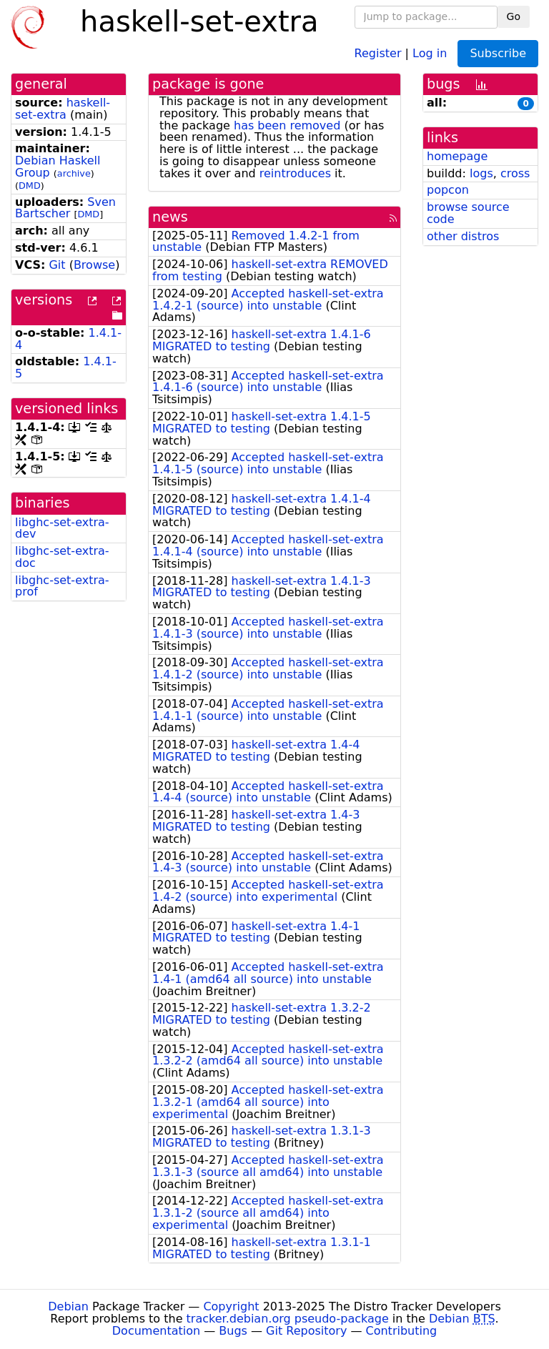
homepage (457, 156)
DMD (30, 185)
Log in (429, 52)
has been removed (287, 125)
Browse (94, 265)
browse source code (468, 213)
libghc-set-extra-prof (62, 586)
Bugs (233, 1331)
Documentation (156, 1331)
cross (515, 173)
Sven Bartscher (65, 208)
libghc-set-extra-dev (62, 528)
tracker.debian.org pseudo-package (288, 1318)
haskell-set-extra (62, 109)
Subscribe (498, 53)
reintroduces (295, 173)
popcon (448, 190)
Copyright (231, 1306)
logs (481, 173)
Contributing (401, 1331)
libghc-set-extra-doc (62, 557)
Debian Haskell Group (57, 166)
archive (74, 173)
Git (57, 265)
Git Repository (306, 1331)
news (170, 217)
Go (513, 16)
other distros (463, 236)
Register (378, 52)
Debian (68, 1306)
